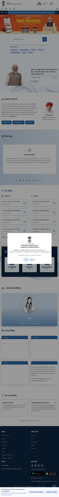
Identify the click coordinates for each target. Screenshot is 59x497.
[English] (32, 259)
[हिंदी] (26, 259)
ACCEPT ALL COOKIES (51, 492)
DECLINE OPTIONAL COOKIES (36, 492)
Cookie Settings (8, 494)
